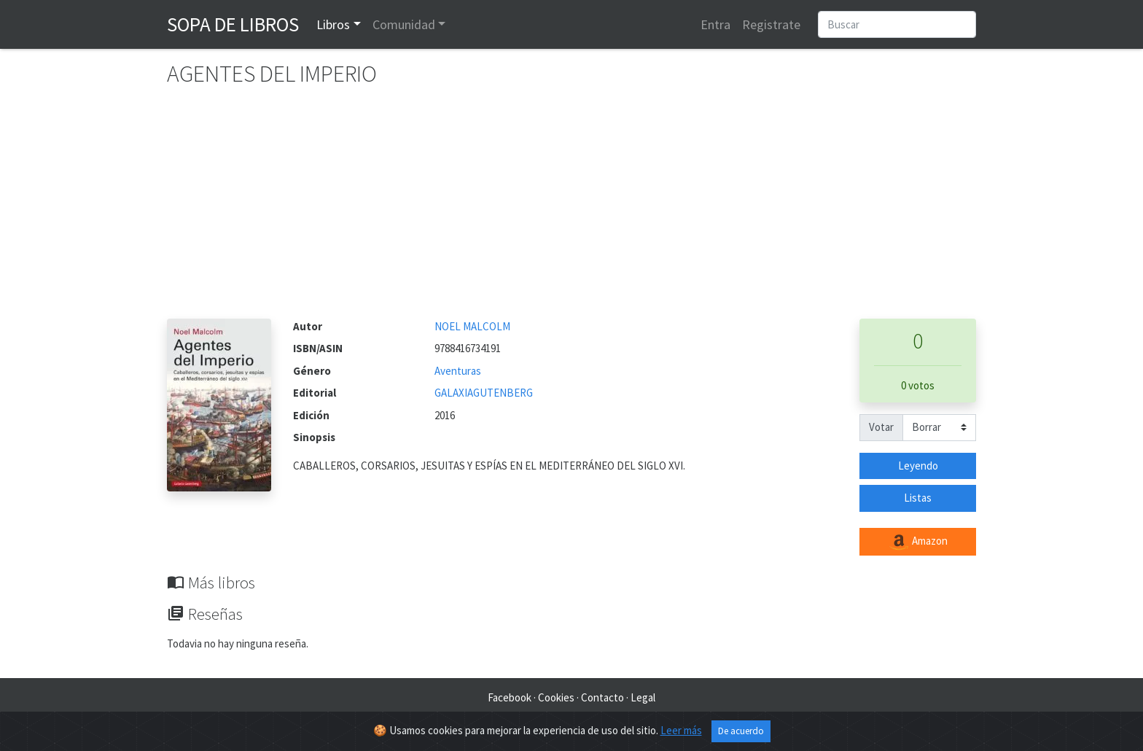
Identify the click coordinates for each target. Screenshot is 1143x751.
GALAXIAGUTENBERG (483, 393)
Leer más (681, 730)
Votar (881, 427)
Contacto (602, 697)
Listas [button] (918, 498)
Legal (643, 697)
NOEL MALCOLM (472, 326)
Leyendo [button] (918, 465)
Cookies (556, 697)
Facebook (509, 697)
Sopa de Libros (233, 24)
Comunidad (403, 24)
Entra (715, 24)
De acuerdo (741, 731)
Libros (333, 24)
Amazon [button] (918, 542)
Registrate (771, 24)
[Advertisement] (571, 209)
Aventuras (457, 371)
